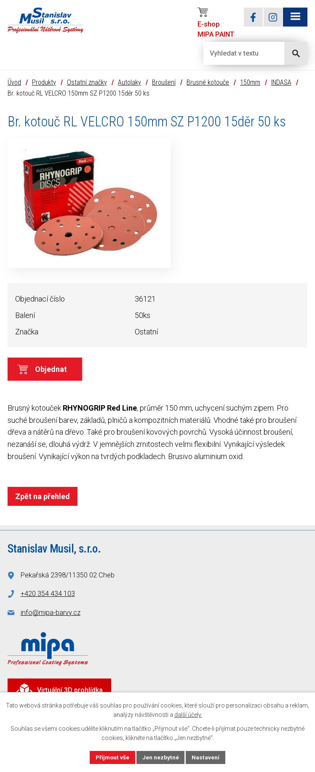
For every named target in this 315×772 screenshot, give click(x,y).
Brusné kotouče (208, 83)
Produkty (44, 83)
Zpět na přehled (42, 497)
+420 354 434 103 (48, 594)
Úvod (14, 83)
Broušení (164, 83)
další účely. (188, 714)
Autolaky (129, 83)
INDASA (281, 83)
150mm (250, 83)
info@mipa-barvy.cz (50, 613)
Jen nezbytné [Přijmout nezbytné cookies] (161, 756)
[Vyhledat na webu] (237, 53)
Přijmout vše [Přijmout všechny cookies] (112, 756)
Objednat (51, 370)
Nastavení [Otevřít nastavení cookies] (206, 756)
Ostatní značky (87, 83)
